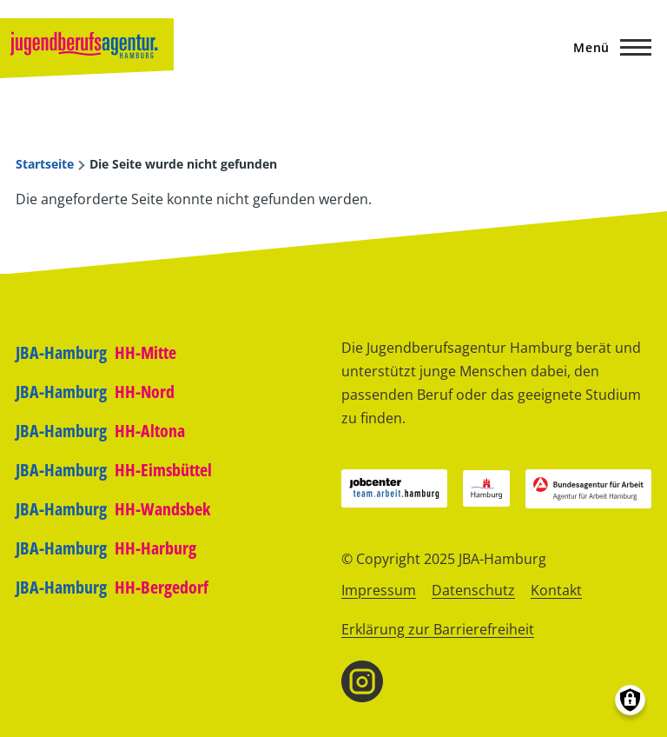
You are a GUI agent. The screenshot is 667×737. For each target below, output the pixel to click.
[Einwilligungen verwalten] (630, 700)
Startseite (45, 164)
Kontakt (556, 590)
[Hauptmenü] (607, 47)
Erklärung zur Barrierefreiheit (437, 629)
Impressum (378, 590)
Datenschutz (473, 590)
